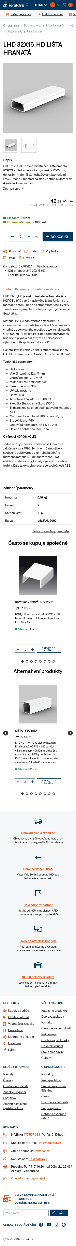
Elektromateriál (32, 25)
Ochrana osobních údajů (53, 1116)
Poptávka (9, 1097)
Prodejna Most (51, 1080)
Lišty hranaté (34, 31)
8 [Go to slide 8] (53, 661)
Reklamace (49, 1034)
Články (46, 1057)
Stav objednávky (52, 1051)
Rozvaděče (15, 1030)
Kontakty (47, 1074)
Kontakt (46, 1022)
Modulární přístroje (21, 1036)
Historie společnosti (54, 1102)
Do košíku (58, 236)
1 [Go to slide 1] (22, 661)
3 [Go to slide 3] (31, 661)
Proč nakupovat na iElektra (53, 1088)
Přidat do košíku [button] (49, 649)
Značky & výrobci (14, 1092)
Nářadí (12, 1049)
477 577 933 (32, 1134)
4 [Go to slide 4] (36, 661)
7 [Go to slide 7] (49, 661)
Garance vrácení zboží (56, 1028)
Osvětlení (14, 1043)
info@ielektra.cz (50, 1142)
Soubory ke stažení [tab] (46, 289)
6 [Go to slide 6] (45, 661)
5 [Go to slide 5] (40, 661)
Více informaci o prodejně (28, 1178)
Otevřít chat (41, 1150)
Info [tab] (8, 289)
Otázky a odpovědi (15, 1086)
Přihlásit (59, 1212)
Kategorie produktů (54, 1010)
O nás (45, 1096)
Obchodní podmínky (55, 1040)
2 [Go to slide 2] (27, 661)
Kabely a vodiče (18, 1010)
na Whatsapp (38, 1159)
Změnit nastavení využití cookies (15, 1106)
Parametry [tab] (22, 289)
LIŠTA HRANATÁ (26, 730)
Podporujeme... (51, 1108)
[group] (38, 602)
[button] (39, 4)
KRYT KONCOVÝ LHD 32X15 (34, 602)
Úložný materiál (55, 25)
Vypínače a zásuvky (21, 1023)
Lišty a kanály (14, 31)
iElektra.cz (13, 25)
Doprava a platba (52, 1016)
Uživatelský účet (52, 1046)
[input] (25, 649)
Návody (8, 1074)
